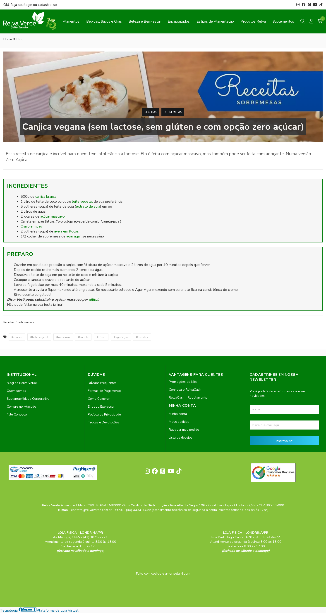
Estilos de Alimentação (215, 21)
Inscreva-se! (284, 441)
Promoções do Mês (183, 381)
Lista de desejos (180, 437)
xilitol (93, 299)
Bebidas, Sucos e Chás (104, 21)
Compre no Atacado (21, 406)
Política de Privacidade (104, 414)
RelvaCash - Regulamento (188, 397)
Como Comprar (99, 398)
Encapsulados (179, 21)
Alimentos (71, 21)
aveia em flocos (66, 231)
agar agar (73, 236)
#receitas (142, 337)
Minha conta (178, 413)
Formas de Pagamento (104, 390)
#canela (83, 337)
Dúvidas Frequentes (102, 382)
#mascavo (63, 337)
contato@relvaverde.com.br (92, 509)
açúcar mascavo (52, 216)
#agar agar (121, 337)
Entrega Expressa (101, 406)
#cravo (101, 337)
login (28, 4)
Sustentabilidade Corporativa (28, 398)
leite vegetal (82, 201)
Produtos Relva (253, 21)
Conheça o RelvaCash (185, 389)
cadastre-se (47, 4)
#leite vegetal (39, 337)
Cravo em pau (31, 226)
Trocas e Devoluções (103, 422)
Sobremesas (173, 112)
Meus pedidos (179, 421)
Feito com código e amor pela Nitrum (163, 573)
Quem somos (16, 390)
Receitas (150, 112)
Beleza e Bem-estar (145, 21)
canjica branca (45, 196)
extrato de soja (88, 206)
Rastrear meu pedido (184, 429)
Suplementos (283, 21)
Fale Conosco (17, 414)
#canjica (17, 337)
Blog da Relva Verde (22, 382)
